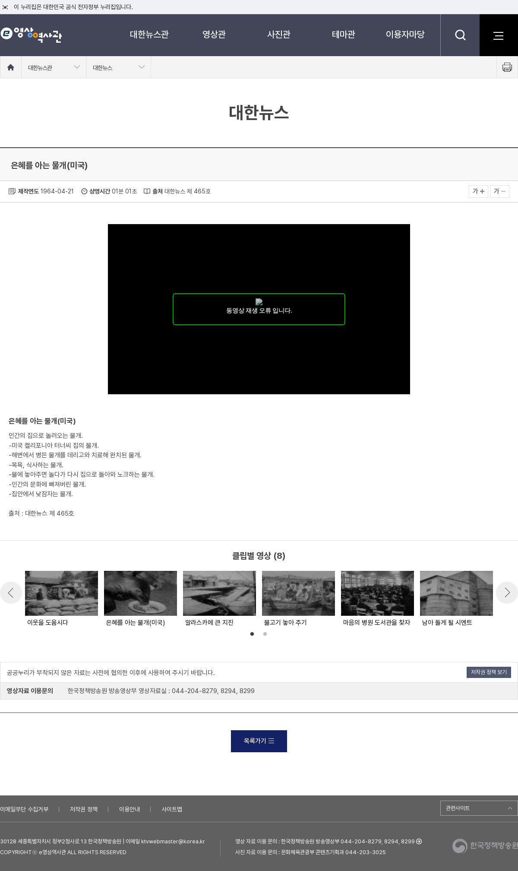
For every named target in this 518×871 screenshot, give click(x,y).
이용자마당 (405, 34)
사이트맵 (171, 809)
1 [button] (252, 634)
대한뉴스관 (149, 34)
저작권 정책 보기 (489, 672)
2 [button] (265, 634)
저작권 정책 (84, 809)
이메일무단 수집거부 (24, 809)
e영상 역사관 (31, 35)
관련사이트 (458, 808)
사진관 (279, 34)
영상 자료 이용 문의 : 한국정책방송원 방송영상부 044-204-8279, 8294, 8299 (325, 841)
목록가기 (259, 741)
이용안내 (129, 809)
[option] (61, 599)
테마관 (343, 34)
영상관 (214, 34)
